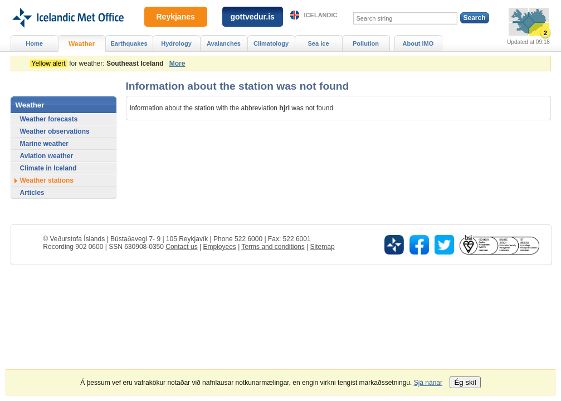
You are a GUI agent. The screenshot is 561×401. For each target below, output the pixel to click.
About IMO (418, 43)
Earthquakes (128, 43)
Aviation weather (47, 156)
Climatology (271, 43)
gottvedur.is (253, 16)
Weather (82, 44)
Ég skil (465, 382)
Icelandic (321, 15)
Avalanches (224, 43)
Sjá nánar (428, 383)
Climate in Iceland (48, 168)
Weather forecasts (49, 119)
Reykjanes (176, 16)
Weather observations (55, 131)
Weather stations (47, 180)
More (177, 63)
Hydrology (176, 43)
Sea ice (318, 43)
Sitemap (322, 247)
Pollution (366, 43)
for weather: (99, 63)
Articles (32, 193)
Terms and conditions (272, 247)
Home (34, 43)
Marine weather (44, 144)
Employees (219, 247)
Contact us (181, 247)
